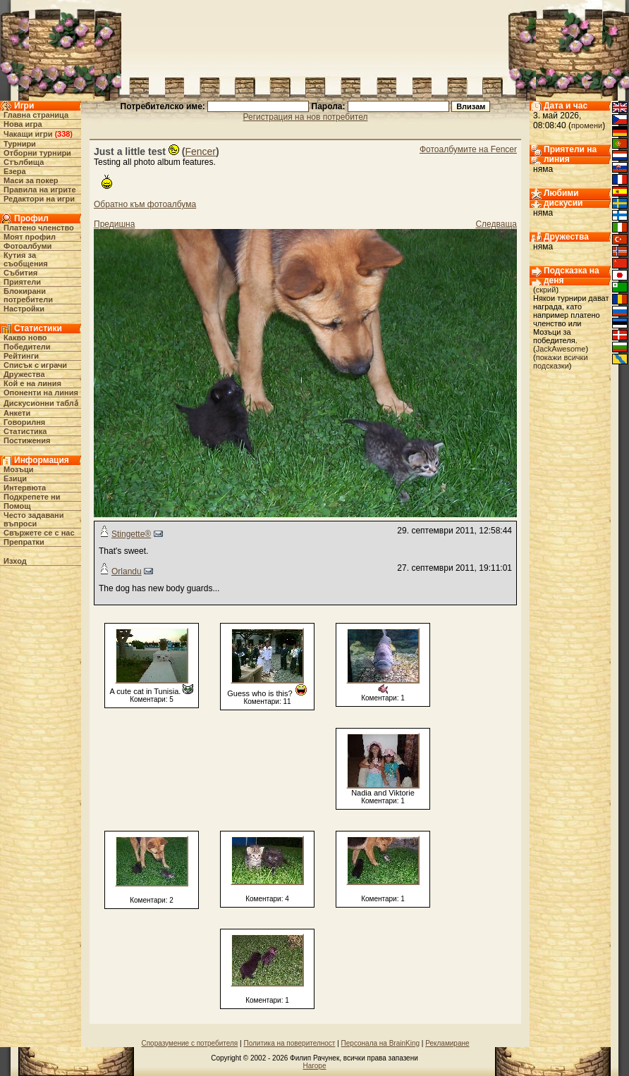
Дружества (24, 374)
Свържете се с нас (39, 532)
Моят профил (30, 237)
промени (586, 125)
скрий (546, 289)
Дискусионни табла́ (41, 403)
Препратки (24, 542)
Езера (15, 171)
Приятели (22, 282)
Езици (15, 478)
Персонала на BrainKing (380, 1043)
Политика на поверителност (289, 1043)
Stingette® (131, 534)
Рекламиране (447, 1043)
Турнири (20, 144)
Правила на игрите (40, 189)
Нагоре (314, 1066)
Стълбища (24, 162)
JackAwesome (561, 349)
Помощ (17, 506)
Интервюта (25, 487)
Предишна (114, 224)
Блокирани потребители (28, 295)
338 (63, 134)
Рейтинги (21, 356)
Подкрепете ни (32, 497)
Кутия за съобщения (26, 259)
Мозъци (18, 469)
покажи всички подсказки (560, 361)
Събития (20, 272)
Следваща (496, 224)
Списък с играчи (35, 365)
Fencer (200, 151)
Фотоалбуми (27, 246)
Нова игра (23, 124)
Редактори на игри (39, 198)
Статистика (25, 431)
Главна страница (36, 115)
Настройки (24, 308)
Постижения (27, 440)
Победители (27, 346)
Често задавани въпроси (34, 519)
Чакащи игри (28, 134)
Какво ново (25, 337)
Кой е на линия (32, 383)
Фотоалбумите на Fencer (468, 149)
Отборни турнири (37, 153)
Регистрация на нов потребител (305, 117)
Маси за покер (31, 180)
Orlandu (126, 571)
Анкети (17, 413)
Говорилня (24, 422)
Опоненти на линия (41, 392)
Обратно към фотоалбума (145, 204)
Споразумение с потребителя (189, 1043)
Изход (15, 561)
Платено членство (39, 227)
